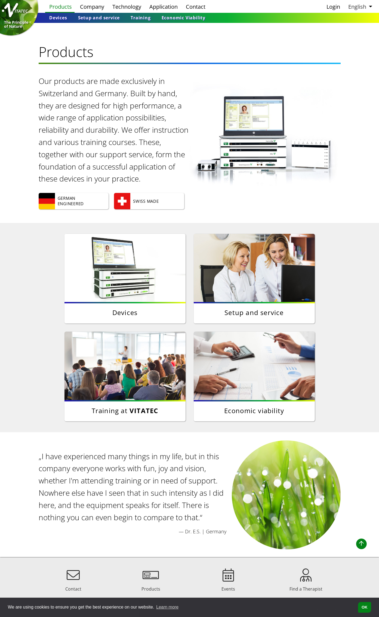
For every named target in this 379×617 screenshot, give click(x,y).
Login (333, 6)
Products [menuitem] (60, 6)
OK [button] (365, 607)
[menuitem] (58, 18)
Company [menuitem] (92, 6)
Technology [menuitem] (126, 6)
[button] (359, 6)
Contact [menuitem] (195, 6)
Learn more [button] (167, 607)
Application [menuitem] (163, 6)
